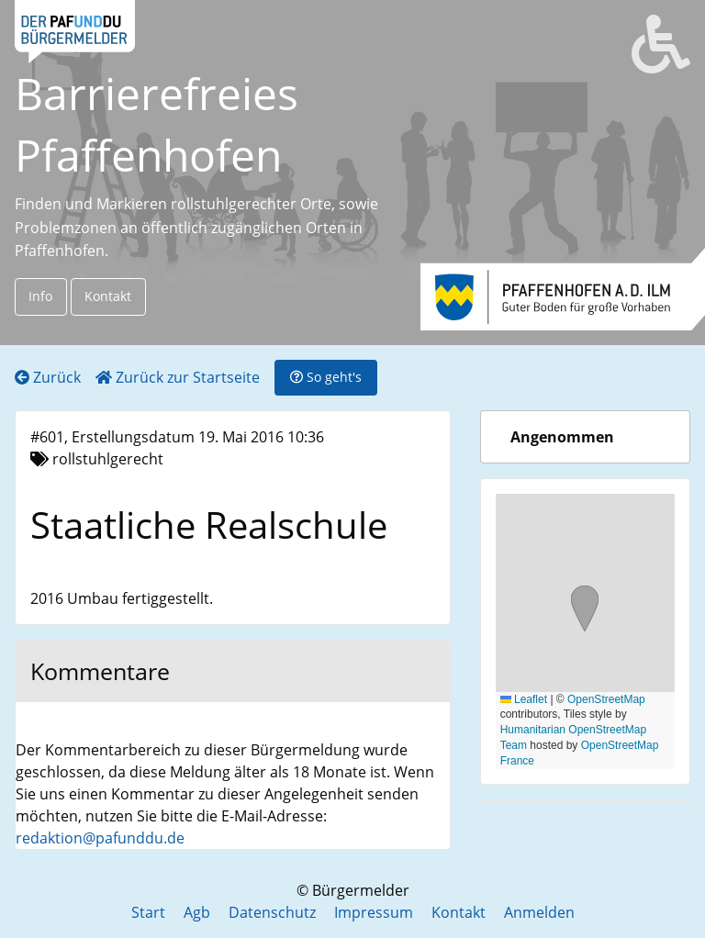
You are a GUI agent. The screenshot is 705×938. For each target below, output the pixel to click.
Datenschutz (272, 912)
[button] (585, 611)
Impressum (373, 912)
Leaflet (523, 699)
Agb (197, 912)
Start (148, 912)
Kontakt (107, 296)
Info (40, 296)
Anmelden (539, 912)
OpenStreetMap (606, 699)
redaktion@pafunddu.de (100, 838)
